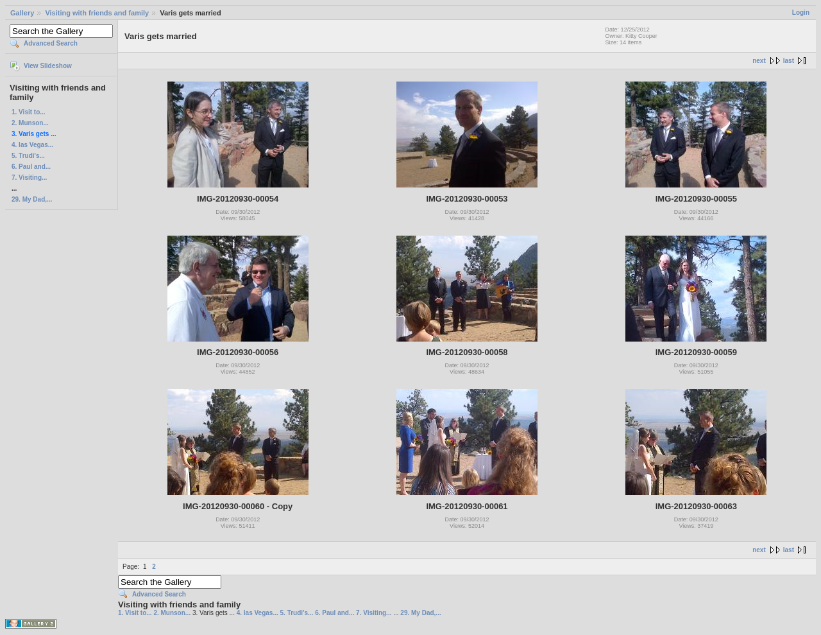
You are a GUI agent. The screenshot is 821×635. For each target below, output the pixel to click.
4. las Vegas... (32, 144)
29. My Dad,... (32, 199)
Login (800, 12)
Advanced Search (51, 43)
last (788, 60)
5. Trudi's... (28, 155)
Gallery (22, 13)
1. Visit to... (29, 112)
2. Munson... (30, 122)
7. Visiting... (29, 177)
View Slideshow (48, 65)
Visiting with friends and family (97, 13)
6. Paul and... (31, 166)
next (759, 60)
